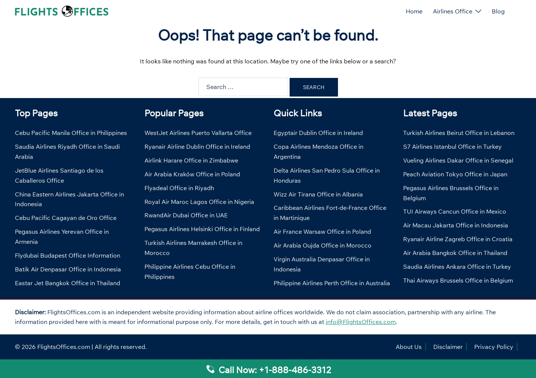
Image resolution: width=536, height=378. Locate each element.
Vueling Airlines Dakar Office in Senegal (458, 160)
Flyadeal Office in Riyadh (179, 188)
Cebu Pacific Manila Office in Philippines (71, 132)
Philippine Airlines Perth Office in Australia (332, 283)
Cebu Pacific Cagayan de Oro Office (66, 217)
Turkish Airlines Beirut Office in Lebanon (458, 132)
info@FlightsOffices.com (361, 321)
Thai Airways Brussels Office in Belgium (458, 280)
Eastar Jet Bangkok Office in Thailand (67, 283)
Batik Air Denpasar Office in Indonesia (68, 269)
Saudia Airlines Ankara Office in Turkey (457, 266)
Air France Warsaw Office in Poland (322, 231)
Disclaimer (448, 346)
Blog (498, 11)
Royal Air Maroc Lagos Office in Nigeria (199, 201)
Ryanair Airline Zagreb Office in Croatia (458, 239)
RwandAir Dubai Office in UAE (186, 215)
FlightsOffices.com (63, 346)
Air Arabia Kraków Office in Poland (192, 174)
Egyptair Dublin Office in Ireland (318, 132)
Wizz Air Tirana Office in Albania (318, 194)
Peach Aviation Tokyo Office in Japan (455, 174)
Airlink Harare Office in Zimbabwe (191, 160)
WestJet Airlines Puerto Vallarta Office (198, 132)
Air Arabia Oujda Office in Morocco (322, 245)
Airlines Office (452, 11)
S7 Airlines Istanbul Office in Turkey (452, 146)
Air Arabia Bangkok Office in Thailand (455, 252)
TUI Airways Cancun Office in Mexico (454, 211)
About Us (409, 346)
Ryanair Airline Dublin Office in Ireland (197, 146)
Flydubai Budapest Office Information (67, 255)
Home (414, 11)
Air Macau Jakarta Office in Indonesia (455, 225)
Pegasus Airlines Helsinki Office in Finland (202, 229)
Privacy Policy (493, 346)
